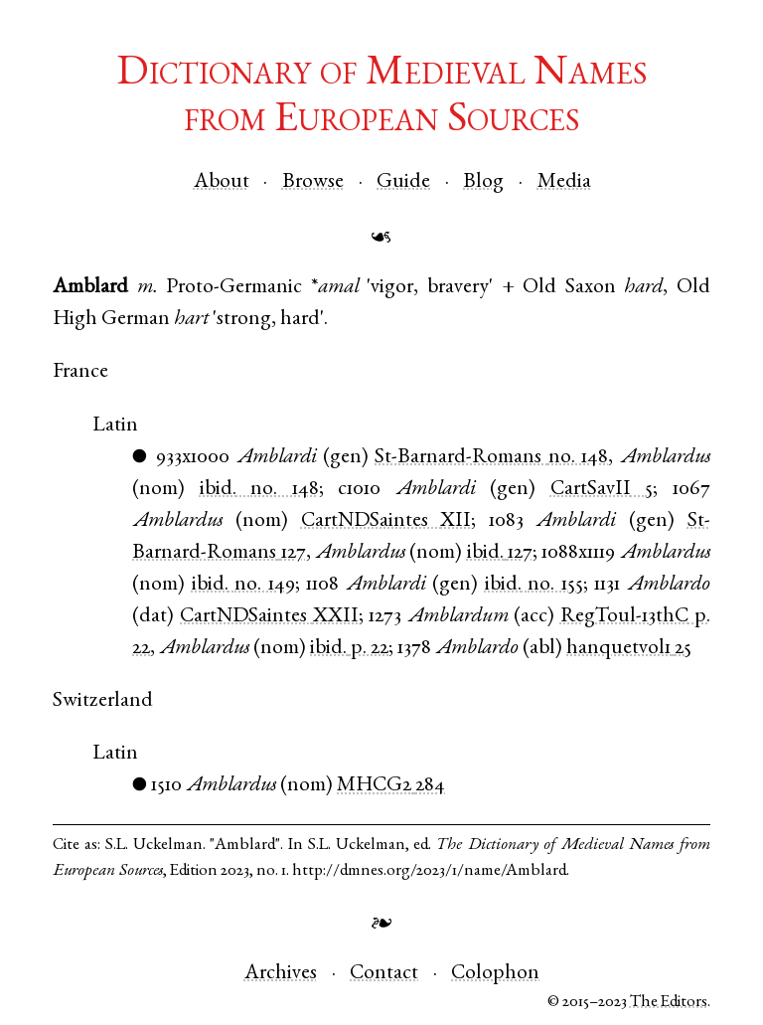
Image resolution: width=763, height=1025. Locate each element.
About (221, 182)
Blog (483, 182)
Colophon (495, 973)
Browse (313, 182)
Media (564, 182)
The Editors (668, 1002)
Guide (403, 182)
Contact (384, 973)
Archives (280, 973)
